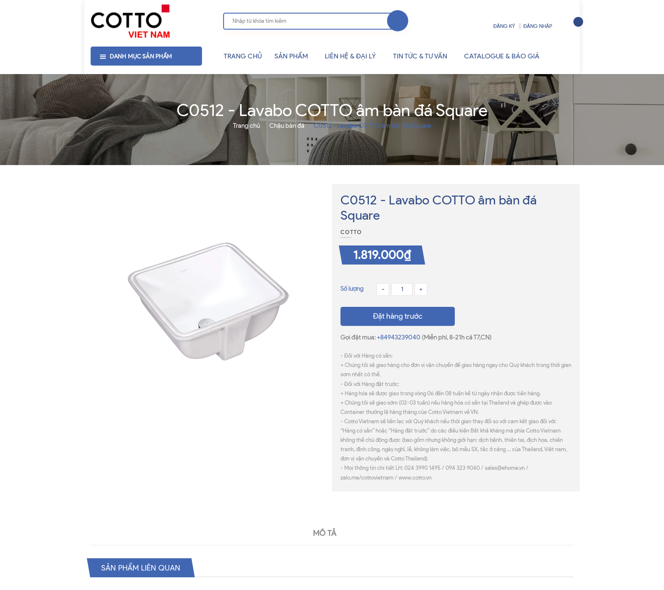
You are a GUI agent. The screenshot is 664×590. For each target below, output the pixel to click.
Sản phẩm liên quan (144, 567)
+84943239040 (399, 337)
